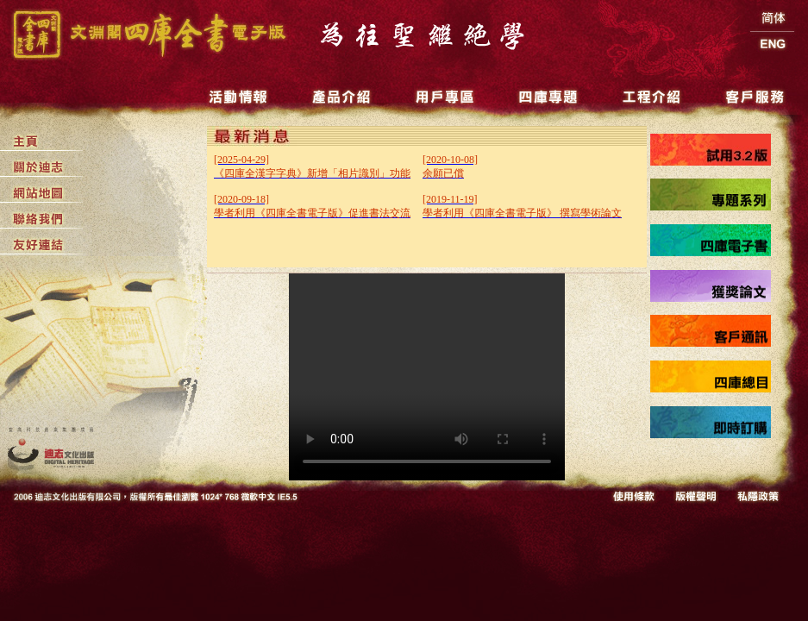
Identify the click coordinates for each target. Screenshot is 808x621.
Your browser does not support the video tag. (427, 376)
